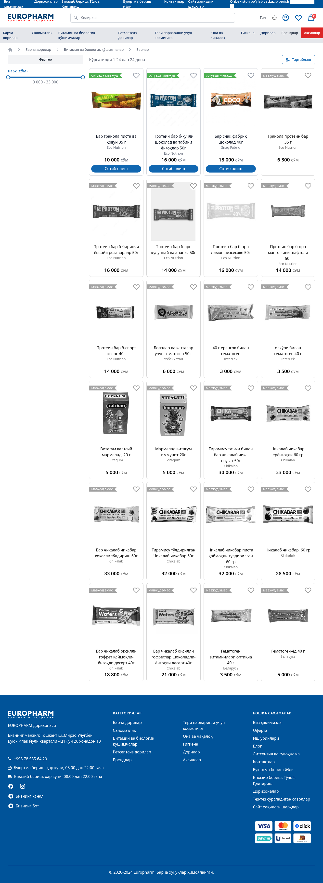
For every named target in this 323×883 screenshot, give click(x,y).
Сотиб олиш (116, 168)
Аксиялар (312, 32)
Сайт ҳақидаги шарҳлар (275, 807)
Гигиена (248, 32)
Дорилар (267, 32)
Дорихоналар (266, 791)
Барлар (142, 49)
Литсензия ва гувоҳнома (276, 754)
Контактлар (264, 761)
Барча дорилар (10, 35)
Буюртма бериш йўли (273, 769)
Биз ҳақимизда (267, 722)
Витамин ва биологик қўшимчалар (76, 35)
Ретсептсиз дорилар (127, 35)
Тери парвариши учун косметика (173, 35)
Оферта (260, 730)
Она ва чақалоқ (218, 35)
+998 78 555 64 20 (27, 759)
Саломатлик (42, 32)
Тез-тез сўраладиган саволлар (281, 799)
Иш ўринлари (266, 738)
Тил (263, 17)
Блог (257, 746)
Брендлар (289, 32)
